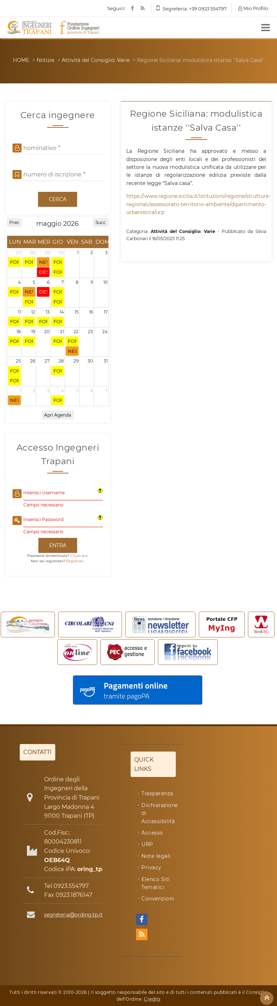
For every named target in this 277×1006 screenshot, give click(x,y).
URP (147, 844)
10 (105, 282)
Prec (14, 222)
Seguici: (116, 8)
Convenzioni (157, 898)
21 (62, 331)
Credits (152, 999)
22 (76, 331)
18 (19, 331)
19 (33, 331)
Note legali (156, 856)
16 (91, 312)
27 (18, 252)
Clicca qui (79, 556)
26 (32, 361)
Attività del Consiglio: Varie (96, 60)
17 (106, 312)
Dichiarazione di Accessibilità (159, 813)
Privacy (151, 867)
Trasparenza (157, 793)
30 (61, 252)
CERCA (57, 199)
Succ (100, 222)
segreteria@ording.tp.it (73, 915)
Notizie (45, 60)
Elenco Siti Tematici (155, 883)
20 (47, 331)
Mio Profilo (253, 8)
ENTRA (57, 545)
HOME (21, 60)
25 (18, 361)
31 (106, 361)
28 (32, 252)
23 (90, 331)
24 (105, 331)
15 (77, 312)
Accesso (152, 833)
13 (48, 312)
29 (47, 252)
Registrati (75, 561)
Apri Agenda (57, 415)
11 (19, 312)
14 (62, 312)
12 (33, 312)
